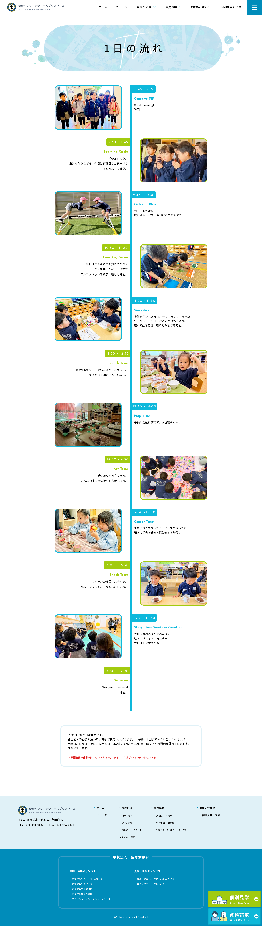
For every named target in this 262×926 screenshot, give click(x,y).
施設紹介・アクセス (132, 830)
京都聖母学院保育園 (82, 894)
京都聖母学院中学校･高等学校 (87, 878)
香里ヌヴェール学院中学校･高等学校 (155, 878)
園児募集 (173, 7)
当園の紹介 (147, 7)
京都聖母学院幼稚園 (82, 888)
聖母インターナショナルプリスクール (91, 899)
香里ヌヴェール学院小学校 (150, 883)
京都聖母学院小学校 (82, 883)
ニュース (122, 7)
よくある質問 (128, 837)
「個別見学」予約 (230, 7)
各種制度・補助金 (165, 822)
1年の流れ (127, 822)
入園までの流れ (164, 815)
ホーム (102, 7)
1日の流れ (127, 815)
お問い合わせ (200, 7)
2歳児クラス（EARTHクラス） (171, 830)
